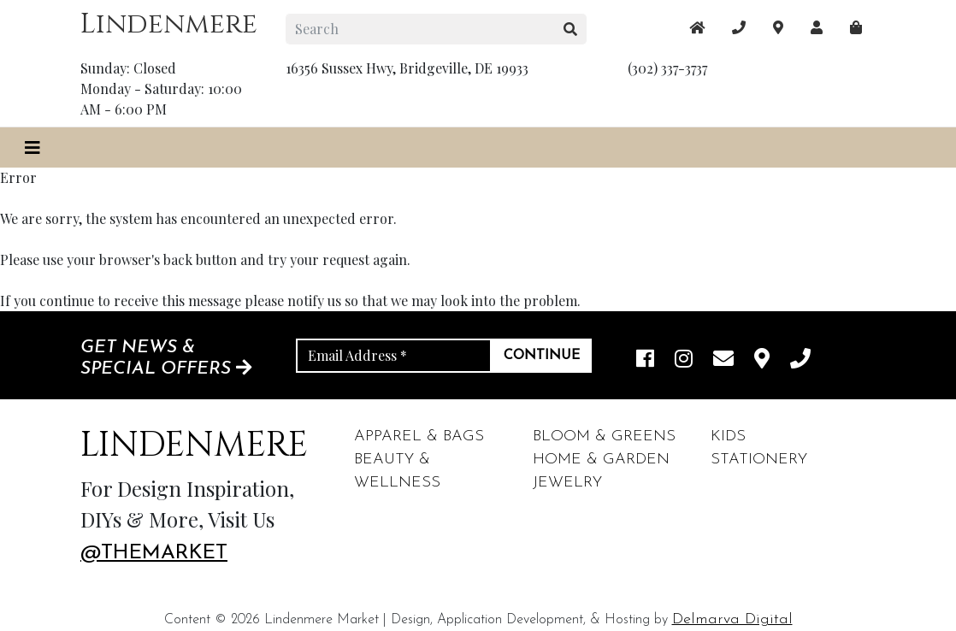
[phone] (800, 360)
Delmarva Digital (732, 619)
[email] (723, 360)
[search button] (571, 29)
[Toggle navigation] (32, 147)
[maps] (856, 27)
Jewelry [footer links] (567, 483)
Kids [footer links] (728, 436)
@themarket (153, 553)
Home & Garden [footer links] (601, 459)
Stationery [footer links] (759, 459)
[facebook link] (645, 360)
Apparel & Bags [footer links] (419, 436)
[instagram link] (683, 360)
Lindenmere (168, 24)
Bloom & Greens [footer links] (604, 436)
